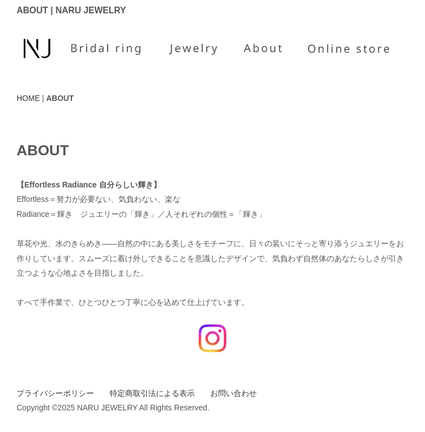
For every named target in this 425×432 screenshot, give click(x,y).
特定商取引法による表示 (152, 393)
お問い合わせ (233, 393)
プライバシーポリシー (55, 393)
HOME (28, 98)
